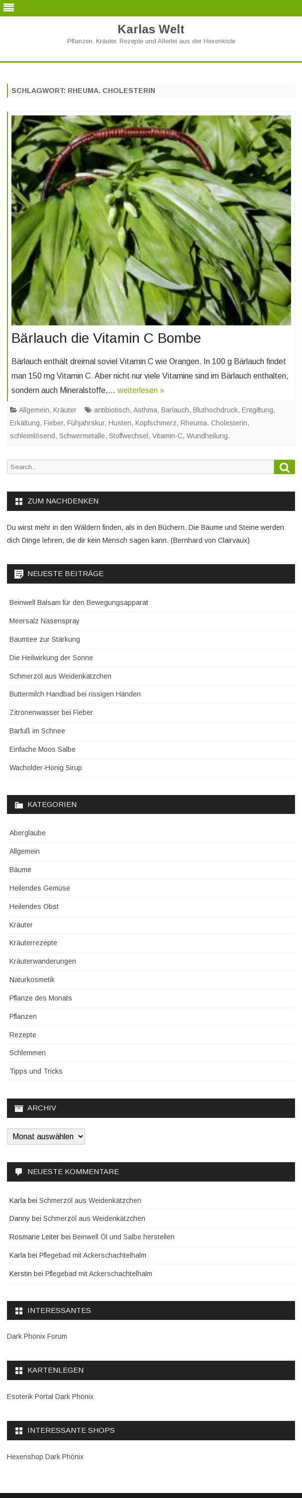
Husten (119, 423)
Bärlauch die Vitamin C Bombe (106, 338)
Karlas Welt (151, 29)
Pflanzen (23, 1016)
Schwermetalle (82, 436)
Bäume (20, 870)
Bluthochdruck (215, 410)
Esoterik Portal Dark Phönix (50, 1396)
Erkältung (25, 423)
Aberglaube (27, 833)
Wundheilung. (208, 436)
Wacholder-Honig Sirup (45, 768)
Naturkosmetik (32, 980)
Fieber (53, 423)
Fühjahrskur (85, 423)
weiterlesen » (140, 390)
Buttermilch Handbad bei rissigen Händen (75, 694)
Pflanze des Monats (40, 998)
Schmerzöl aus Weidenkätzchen (60, 676)
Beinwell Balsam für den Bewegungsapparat (78, 602)
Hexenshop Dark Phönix (45, 1457)
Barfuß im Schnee (37, 731)
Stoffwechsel (128, 436)
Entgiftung (257, 410)
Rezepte (22, 1035)
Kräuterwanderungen (42, 961)
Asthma (145, 410)
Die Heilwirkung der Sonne (51, 658)
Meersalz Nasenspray (44, 621)
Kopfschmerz (156, 423)
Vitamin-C (167, 436)
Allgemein (34, 410)
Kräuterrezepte (33, 943)
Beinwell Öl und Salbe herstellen (124, 1237)
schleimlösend (32, 436)
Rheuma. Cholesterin (214, 423)
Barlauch (175, 410)
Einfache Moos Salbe (42, 749)
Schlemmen (27, 1053)
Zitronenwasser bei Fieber (51, 712)
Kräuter (65, 410)
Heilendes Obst (34, 906)
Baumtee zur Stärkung (44, 639)
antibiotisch (112, 410)
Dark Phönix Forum (37, 1336)
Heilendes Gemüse (39, 888)
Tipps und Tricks (36, 1071)
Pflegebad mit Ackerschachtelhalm (92, 1255)
